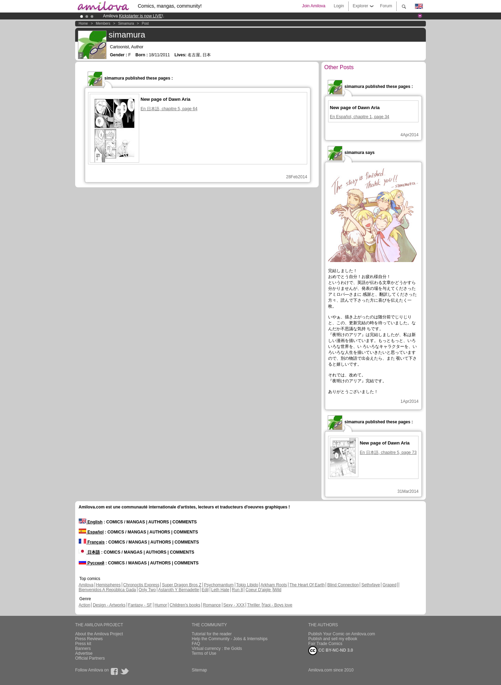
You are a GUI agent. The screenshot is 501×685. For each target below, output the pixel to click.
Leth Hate (220, 589)
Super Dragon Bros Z (181, 584)
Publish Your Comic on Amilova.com (341, 633)
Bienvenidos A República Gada (107, 589)
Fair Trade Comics (325, 643)
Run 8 (237, 589)
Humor (160, 605)
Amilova (86, 584)
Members (103, 23)
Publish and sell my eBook (332, 638)
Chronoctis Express (141, 584)
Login (339, 5)
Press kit (83, 643)
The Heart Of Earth (307, 584)
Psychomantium (218, 584)
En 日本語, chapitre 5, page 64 (169, 108)
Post (145, 23)
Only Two (147, 589)
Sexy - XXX (234, 605)
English (91, 522)
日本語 (89, 552)
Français (92, 542)
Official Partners (90, 658)
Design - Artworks (109, 605)
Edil (205, 589)
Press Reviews (89, 638)
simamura (126, 23)
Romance (212, 605)
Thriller (254, 605)
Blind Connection (343, 584)
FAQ (196, 643)
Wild (277, 589)
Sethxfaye (370, 584)
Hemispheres (108, 584)
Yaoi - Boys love (277, 605)
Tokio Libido (247, 584)
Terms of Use (204, 653)
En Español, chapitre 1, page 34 (359, 116)
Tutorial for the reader (212, 633)
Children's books (184, 605)
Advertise (84, 653)
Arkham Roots (274, 584)
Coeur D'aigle (259, 589)
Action (84, 605)
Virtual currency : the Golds (217, 648)
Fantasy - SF (140, 605)
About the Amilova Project (99, 633)
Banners (83, 648)
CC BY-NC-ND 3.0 (330, 650)
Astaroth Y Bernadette (178, 589)
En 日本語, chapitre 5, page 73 (388, 452)
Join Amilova (313, 5)
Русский (91, 563)
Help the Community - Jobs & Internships (230, 638)
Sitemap (199, 670)
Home (83, 23)
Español (91, 532)
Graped (389, 584)
